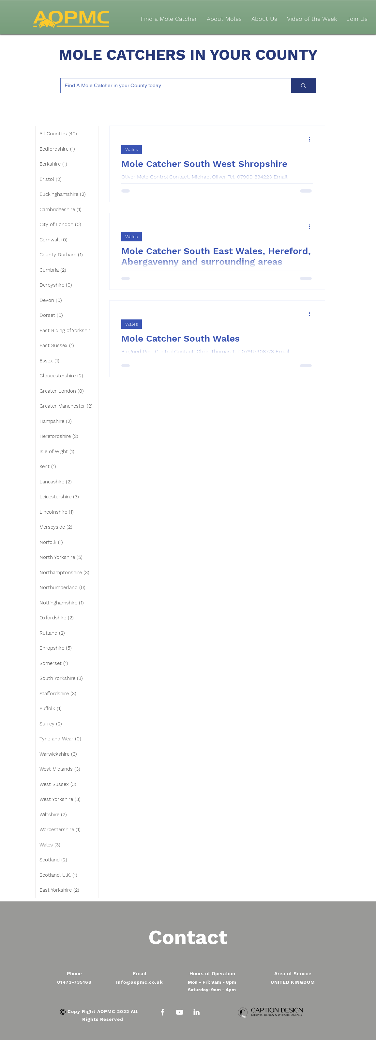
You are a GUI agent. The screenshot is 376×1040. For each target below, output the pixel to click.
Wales (131, 149)
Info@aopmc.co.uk (139, 982)
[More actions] (312, 139)
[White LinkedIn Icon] (196, 1012)
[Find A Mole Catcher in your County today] (171, 85)
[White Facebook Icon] (162, 1012)
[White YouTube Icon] (179, 1012)
